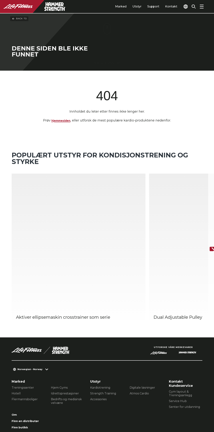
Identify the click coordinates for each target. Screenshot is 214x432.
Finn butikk (21, 364)
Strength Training (103, 328)
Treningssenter (23, 322)
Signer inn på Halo (27, 385)
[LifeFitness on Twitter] (180, 412)
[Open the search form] (192, 6)
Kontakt (164, 6)
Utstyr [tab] (130, 6)
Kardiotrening (100, 322)
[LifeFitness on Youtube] (193, 412)
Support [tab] (146, 6)
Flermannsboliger (25, 334)
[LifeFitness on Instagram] (167, 412)
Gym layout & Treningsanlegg (180, 328)
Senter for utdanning (184, 341)
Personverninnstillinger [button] (73, 408)
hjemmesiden (61, 121)
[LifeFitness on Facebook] (154, 412)
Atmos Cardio (139, 328)
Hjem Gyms (59, 322)
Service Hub (178, 336)
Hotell (16, 328)
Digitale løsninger (142, 322)
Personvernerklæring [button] (28, 414)
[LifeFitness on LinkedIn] (141, 412)
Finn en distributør (28, 357)
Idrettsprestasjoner (65, 328)
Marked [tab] (114, 6)
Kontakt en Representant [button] (31, 408)
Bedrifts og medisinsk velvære (66, 335)
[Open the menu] (201, 6)
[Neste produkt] (208, 217)
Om (15, 350)
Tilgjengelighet (25, 378)
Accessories (98, 334)
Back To (19, 18)
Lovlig (17, 371)
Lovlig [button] (54, 414)
